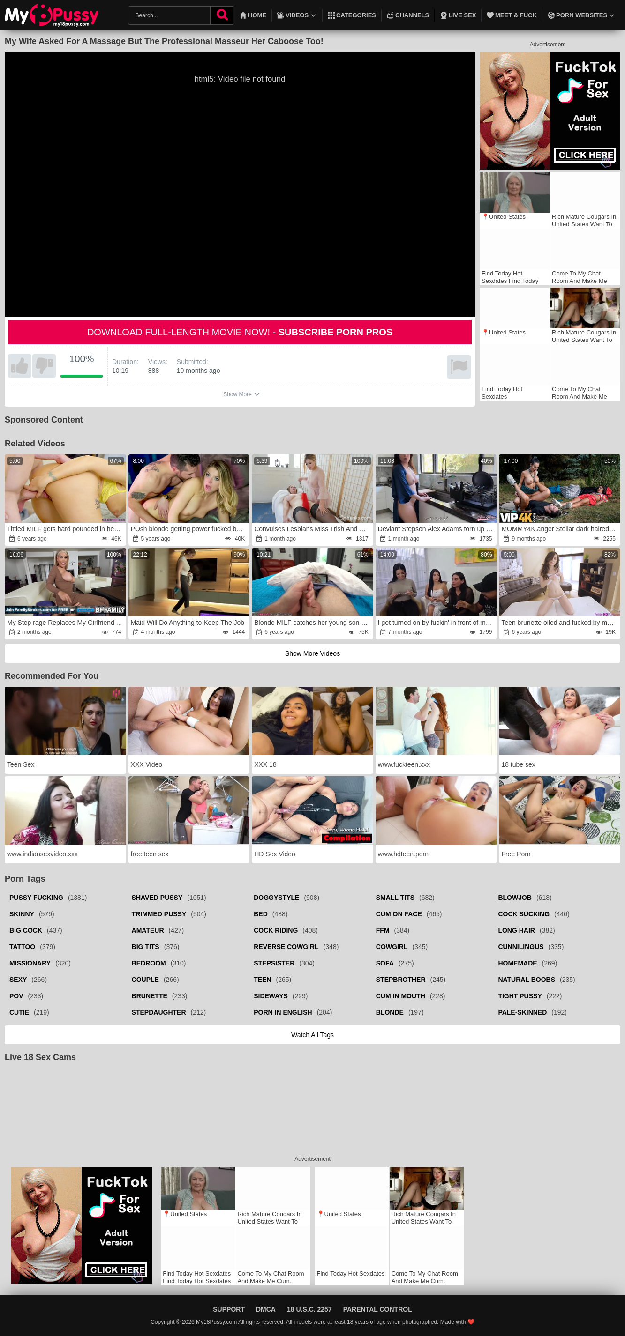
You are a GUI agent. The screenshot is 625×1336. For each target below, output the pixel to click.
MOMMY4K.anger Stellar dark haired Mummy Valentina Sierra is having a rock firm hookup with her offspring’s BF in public (560, 529)
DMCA (266, 1309)
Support (229, 1309)
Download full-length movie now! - (239, 332)
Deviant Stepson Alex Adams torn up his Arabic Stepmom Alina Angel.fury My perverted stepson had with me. (437, 529)
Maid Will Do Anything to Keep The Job (188, 622)
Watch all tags (312, 1035)
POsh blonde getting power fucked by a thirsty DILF (189, 529)
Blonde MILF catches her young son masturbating (313, 622)
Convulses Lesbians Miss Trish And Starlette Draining (313, 529)
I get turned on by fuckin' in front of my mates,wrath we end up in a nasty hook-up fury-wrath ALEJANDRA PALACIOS (437, 622)
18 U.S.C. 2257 (309, 1309)
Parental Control (377, 1309)
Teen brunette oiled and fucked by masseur (560, 622)
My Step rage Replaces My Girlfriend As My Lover (66, 622)
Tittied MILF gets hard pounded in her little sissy (66, 529)
